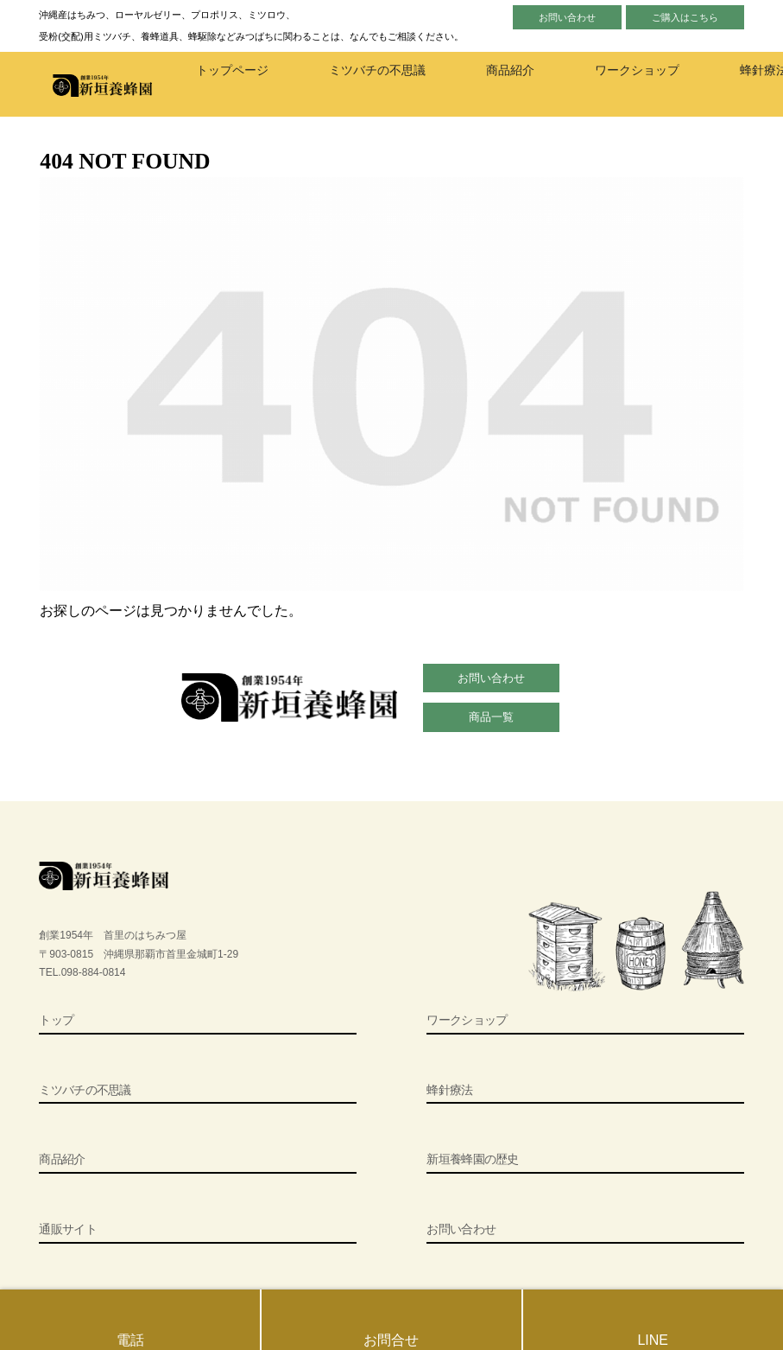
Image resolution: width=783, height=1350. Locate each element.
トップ (56, 1020)
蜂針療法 (449, 1090)
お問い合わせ (567, 17)
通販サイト (68, 1229)
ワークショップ (466, 1020)
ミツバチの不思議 (84, 1090)
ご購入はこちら (685, 17)
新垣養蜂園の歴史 (472, 1159)
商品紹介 (62, 1159)
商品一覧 (491, 716)
